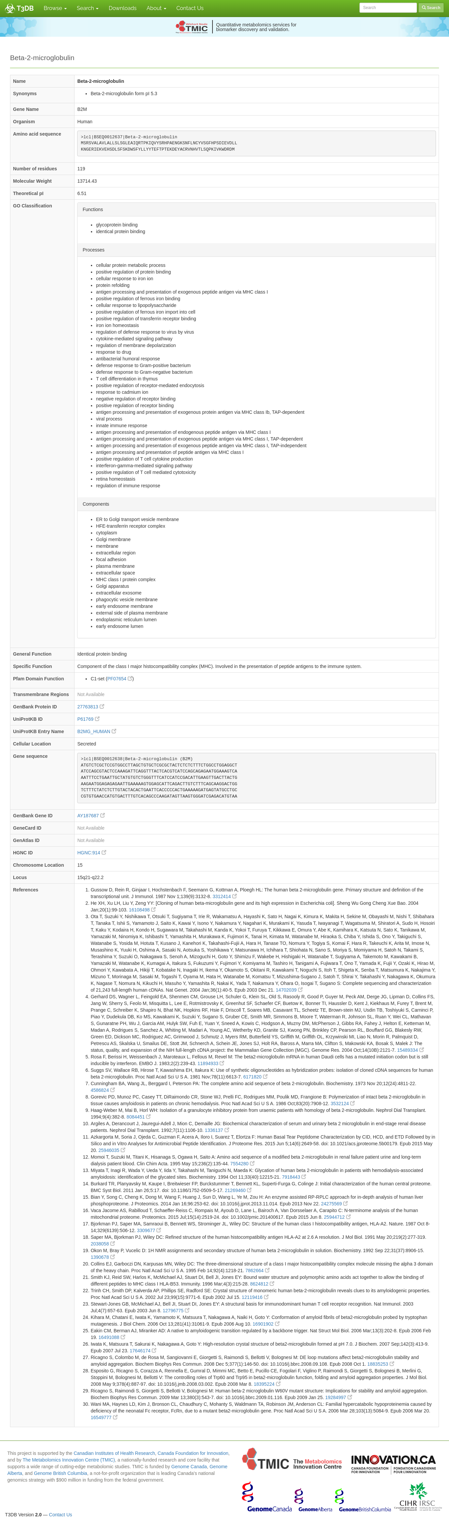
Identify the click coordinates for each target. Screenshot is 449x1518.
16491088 (112, 1337)
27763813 (90, 706)
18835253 (380, 1364)
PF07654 (119, 678)
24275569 (334, 1203)
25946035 (112, 1150)
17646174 (143, 1350)
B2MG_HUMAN (96, 731)
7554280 (242, 1163)
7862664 (258, 1270)
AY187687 (91, 815)
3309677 (149, 1230)
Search (88, 8)
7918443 (294, 1177)
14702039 (289, 990)
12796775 (176, 1310)
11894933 (210, 1063)
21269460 (238, 1190)
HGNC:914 (91, 852)
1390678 (103, 1257)
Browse (55, 8)
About (156, 8)
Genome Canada (189, 1466)
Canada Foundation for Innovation (193, 1453)
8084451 (139, 1117)
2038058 (103, 1243)
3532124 (343, 1103)
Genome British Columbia (60, 1473)
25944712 (337, 1217)
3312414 (224, 896)
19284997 (338, 1397)
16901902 (266, 1324)
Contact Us (190, 8)
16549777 (104, 1417)
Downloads (122, 8)
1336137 (217, 1130)
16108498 (142, 909)
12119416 (255, 1297)
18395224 (267, 1384)
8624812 (262, 1284)
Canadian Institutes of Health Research (114, 1453)
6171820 (255, 1076)
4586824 (103, 1090)
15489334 (410, 1050)
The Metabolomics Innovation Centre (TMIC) (69, 1460)
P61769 (88, 719)
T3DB (25, 8)
